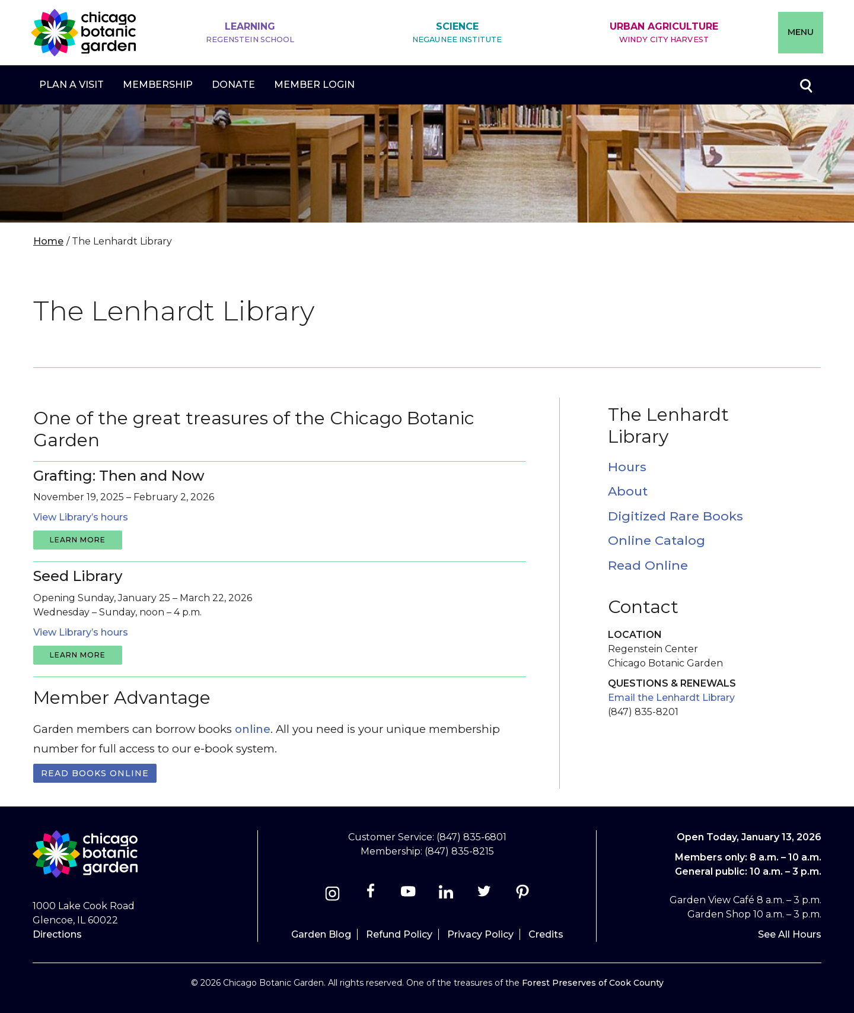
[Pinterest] (522, 895)
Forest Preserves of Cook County (593, 982)
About (628, 491)
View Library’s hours (80, 517)
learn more (78, 539)
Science (457, 33)
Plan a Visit (71, 84)
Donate (233, 84)
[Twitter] (485, 895)
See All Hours (789, 934)
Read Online (648, 565)
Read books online (95, 773)
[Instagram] (332, 895)
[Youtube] (408, 895)
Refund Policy (399, 934)
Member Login (314, 84)
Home (48, 241)
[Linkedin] (446, 895)
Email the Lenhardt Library (671, 697)
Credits (545, 934)
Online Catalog (656, 540)
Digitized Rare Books (675, 516)
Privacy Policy (480, 934)
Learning (250, 33)
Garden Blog (321, 934)
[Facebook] (371, 895)
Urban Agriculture (664, 33)
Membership (158, 84)
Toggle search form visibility (805, 85)
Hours (627, 466)
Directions (57, 934)
